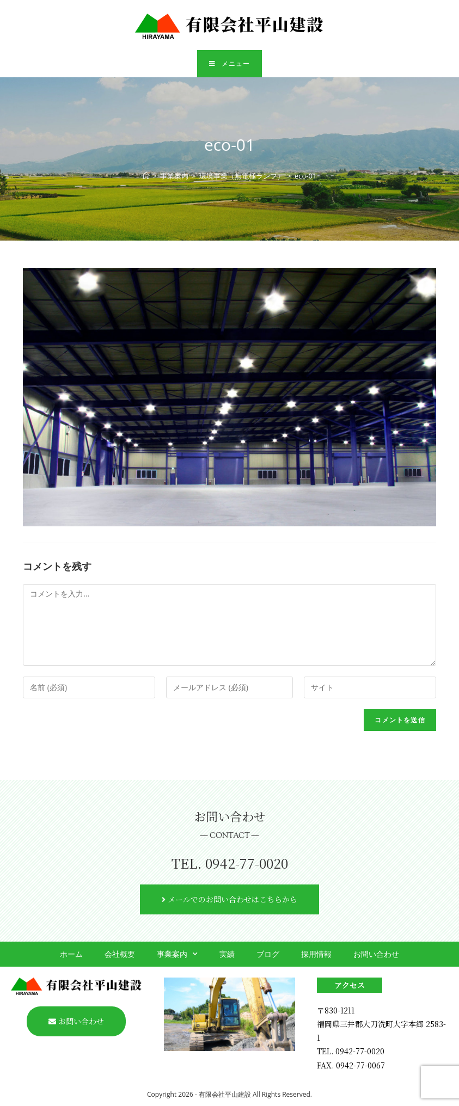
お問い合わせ (376, 954)
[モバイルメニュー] (229, 64)
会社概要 (120, 954)
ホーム (71, 954)
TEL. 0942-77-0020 (229, 863)
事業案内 (177, 954)
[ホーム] (146, 176)
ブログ (267, 954)
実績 (227, 954)
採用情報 (316, 954)
